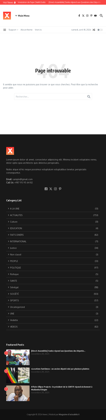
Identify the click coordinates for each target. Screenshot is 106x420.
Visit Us (38, 29)
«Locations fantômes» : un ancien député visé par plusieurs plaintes (60, 369)
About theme (27, 29)
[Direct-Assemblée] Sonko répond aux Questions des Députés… (58, 351)
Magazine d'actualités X (69, 414)
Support (13, 29)
